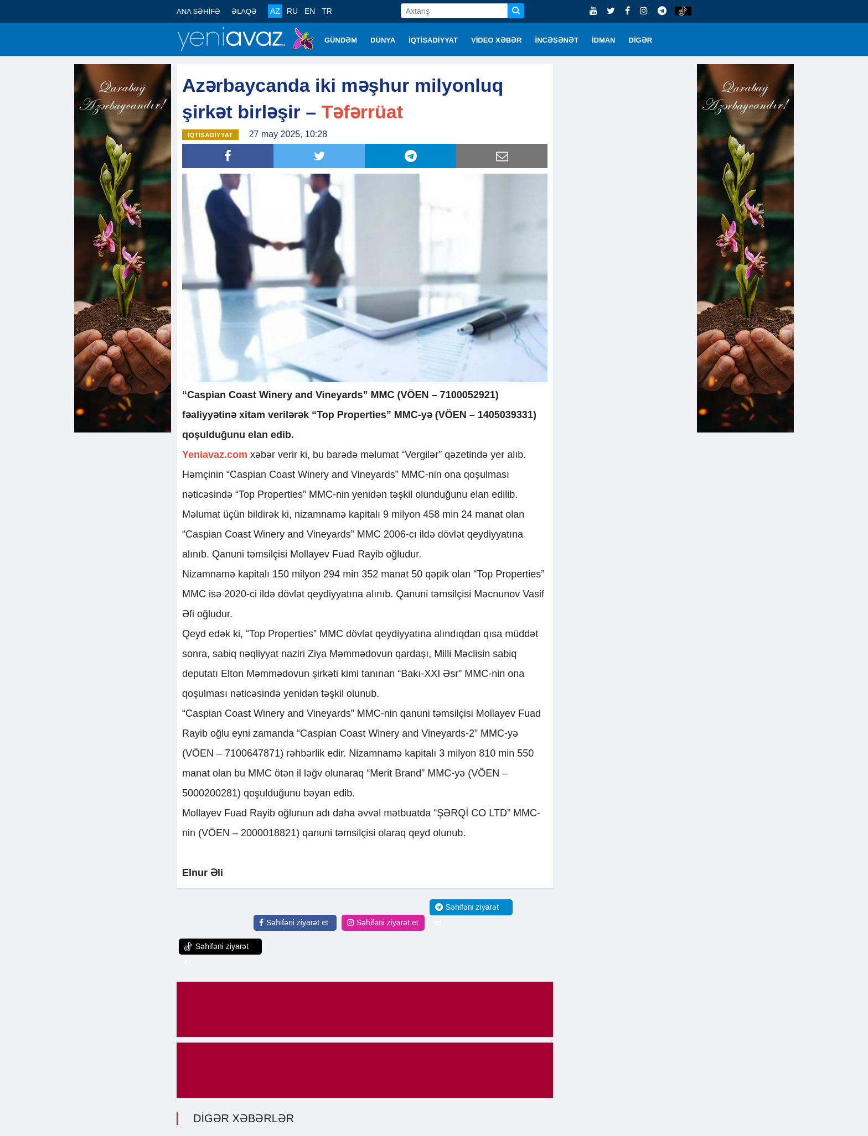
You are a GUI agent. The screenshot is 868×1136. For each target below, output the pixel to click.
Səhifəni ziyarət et (293, 922)
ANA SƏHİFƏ (198, 11)
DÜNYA (382, 40)
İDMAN (604, 40)
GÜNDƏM (340, 40)
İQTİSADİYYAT (433, 40)
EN (309, 11)
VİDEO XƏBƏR (496, 40)
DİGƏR (641, 40)
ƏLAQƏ (244, 11)
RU (292, 11)
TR (327, 11)
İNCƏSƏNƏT (556, 40)
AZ (275, 11)
